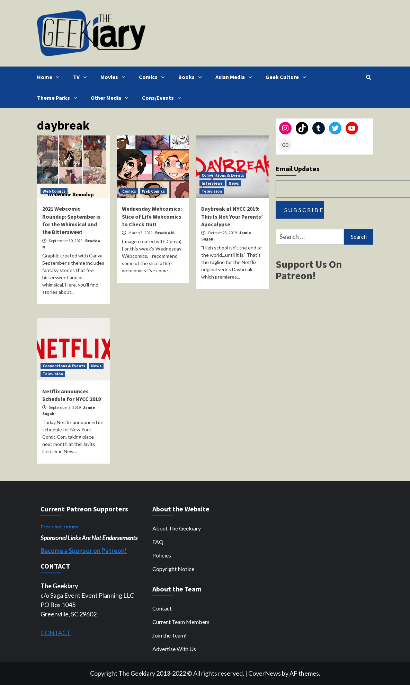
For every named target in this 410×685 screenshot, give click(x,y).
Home (50, 76)
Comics (153, 76)
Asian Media (235, 76)
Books (191, 76)
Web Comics (54, 191)
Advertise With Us (174, 649)
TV (81, 76)
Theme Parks (58, 97)
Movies (114, 76)
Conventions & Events (223, 175)
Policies (161, 555)
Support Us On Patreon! (309, 269)
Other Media (111, 97)
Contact (162, 608)
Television (212, 191)
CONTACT (56, 632)
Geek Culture (287, 76)
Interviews (212, 183)
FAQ (157, 541)
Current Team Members (181, 621)
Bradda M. (165, 232)
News (234, 183)
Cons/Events (163, 97)
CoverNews (264, 673)
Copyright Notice (173, 568)
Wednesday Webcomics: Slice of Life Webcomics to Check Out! (152, 216)
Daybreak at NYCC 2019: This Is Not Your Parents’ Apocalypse (232, 216)
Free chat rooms (59, 527)
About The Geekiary (176, 528)
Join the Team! (169, 635)
